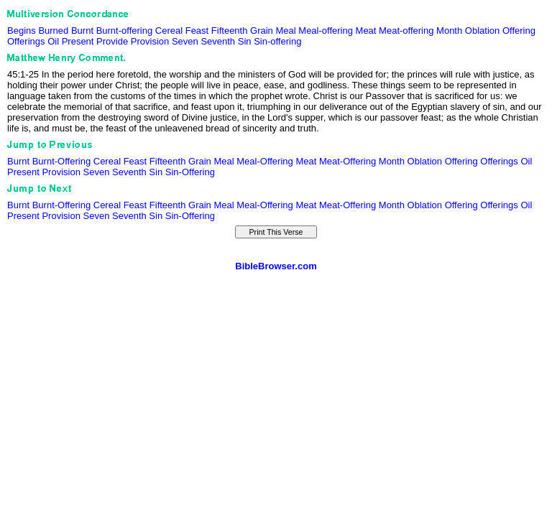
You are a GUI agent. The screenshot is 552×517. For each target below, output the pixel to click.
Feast (197, 30)
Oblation (482, 30)
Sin (245, 41)
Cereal (169, 30)
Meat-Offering (347, 161)
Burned (53, 30)
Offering (518, 30)
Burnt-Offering (61, 161)
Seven (185, 41)
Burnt (82, 30)
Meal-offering (325, 30)
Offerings (26, 41)
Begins (21, 30)
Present (78, 41)
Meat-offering (406, 30)
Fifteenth (229, 30)
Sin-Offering (190, 172)
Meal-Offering (264, 161)
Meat (366, 30)
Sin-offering (277, 41)
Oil (53, 41)
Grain (261, 30)
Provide (112, 41)
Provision (150, 41)
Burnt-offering (124, 30)
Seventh (218, 41)
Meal (285, 30)
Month (449, 30)
